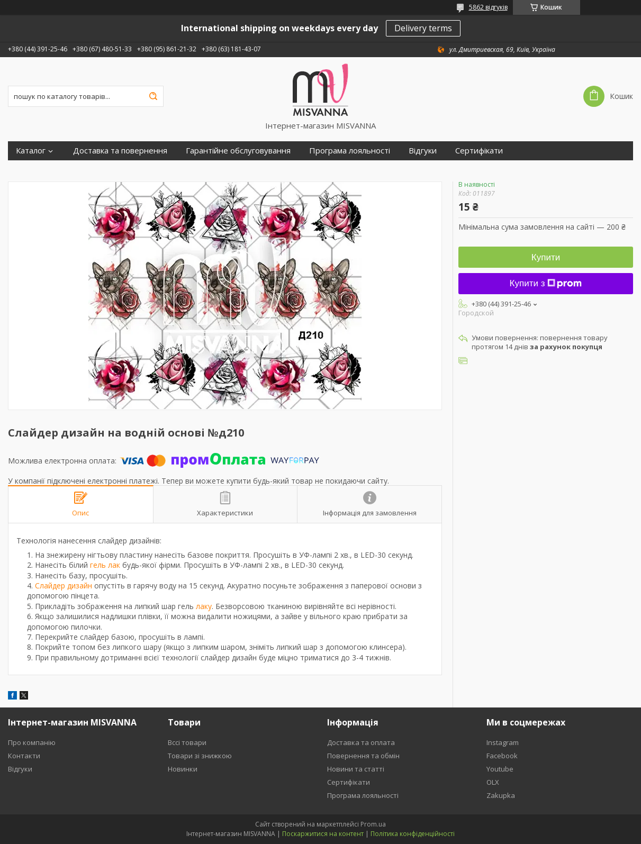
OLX (492, 782)
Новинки (182, 769)
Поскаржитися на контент (323, 833)
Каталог (31, 151)
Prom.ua (373, 824)
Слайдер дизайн (63, 585)
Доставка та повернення (120, 151)
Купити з (546, 283)
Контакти (24, 755)
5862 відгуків (488, 7)
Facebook (502, 755)
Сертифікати (479, 151)
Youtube (499, 769)
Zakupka (500, 795)
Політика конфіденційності (413, 833)
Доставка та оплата (361, 742)
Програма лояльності (349, 151)
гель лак (105, 565)
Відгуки (423, 151)
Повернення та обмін (363, 755)
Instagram (502, 742)
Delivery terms (423, 28)
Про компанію (32, 742)
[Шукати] (153, 96)
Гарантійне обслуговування (238, 151)
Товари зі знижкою (200, 755)
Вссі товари (187, 742)
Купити (545, 257)
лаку (204, 606)
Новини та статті (355, 769)
